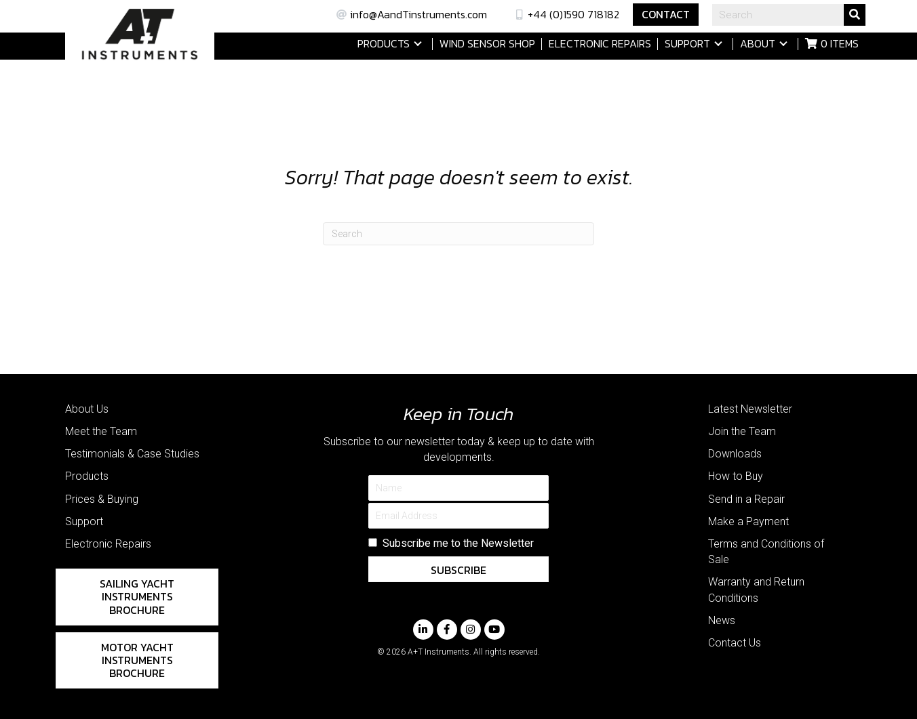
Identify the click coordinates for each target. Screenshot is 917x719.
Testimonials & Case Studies (132, 453)
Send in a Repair (746, 499)
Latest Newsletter (750, 409)
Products (87, 476)
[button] (418, 44)
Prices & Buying (101, 499)
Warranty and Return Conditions (756, 589)
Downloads (735, 453)
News (721, 620)
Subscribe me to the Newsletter (458, 543)
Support (84, 521)
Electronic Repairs (108, 543)
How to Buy (735, 476)
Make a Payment (748, 521)
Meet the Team (101, 431)
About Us (87, 409)
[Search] (458, 233)
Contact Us (734, 642)
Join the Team (742, 431)
